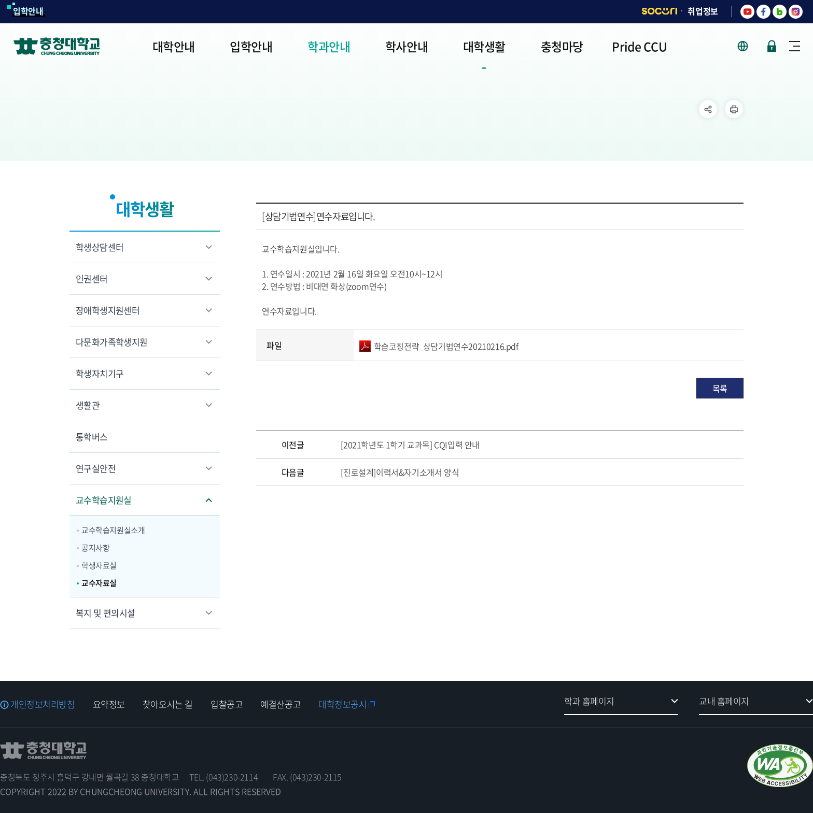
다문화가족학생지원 (112, 341)
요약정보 (109, 703)
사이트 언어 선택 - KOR (749, 46)
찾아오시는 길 (168, 703)
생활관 (88, 404)
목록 (719, 388)
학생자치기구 (99, 373)
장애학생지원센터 (107, 310)
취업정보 (703, 11)
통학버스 (92, 436)
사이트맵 (794, 46)
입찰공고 (227, 703)
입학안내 (28, 11)
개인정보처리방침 (42, 703)
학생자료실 (99, 565)
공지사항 (95, 547)
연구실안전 (96, 468)
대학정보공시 (342, 703)
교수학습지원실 (104, 499)
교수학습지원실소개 (113, 530)
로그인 (771, 46)
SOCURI (659, 11)
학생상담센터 (99, 246)
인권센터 (92, 278)
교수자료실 (99, 583)
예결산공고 (280, 703)
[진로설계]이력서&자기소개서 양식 (400, 472)
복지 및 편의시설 (105, 612)
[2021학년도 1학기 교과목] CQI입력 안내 (410, 444)
